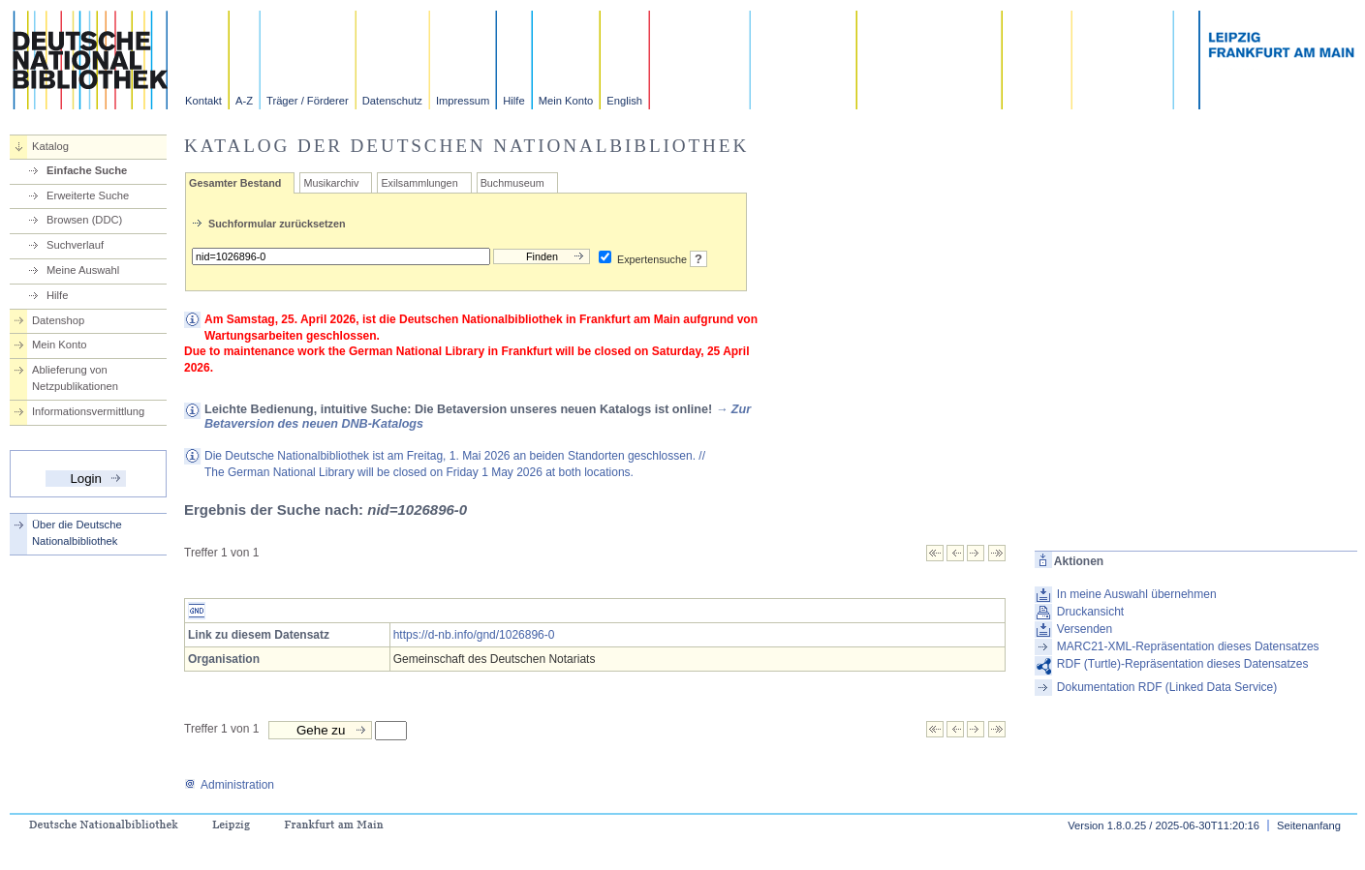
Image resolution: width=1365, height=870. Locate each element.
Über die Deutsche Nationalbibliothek (77, 533)
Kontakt (203, 100)
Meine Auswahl (83, 270)
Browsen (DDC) (84, 219)
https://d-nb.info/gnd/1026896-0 (474, 635)
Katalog (50, 146)
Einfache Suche (87, 170)
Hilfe (513, 100)
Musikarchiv (330, 183)
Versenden (1084, 629)
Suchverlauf (75, 245)
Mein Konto (566, 100)
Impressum (462, 100)
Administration (229, 785)
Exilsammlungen (419, 183)
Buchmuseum (512, 183)
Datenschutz (392, 100)
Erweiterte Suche (88, 195)
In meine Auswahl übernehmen (1137, 594)
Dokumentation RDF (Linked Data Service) (1167, 687)
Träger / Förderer (307, 100)
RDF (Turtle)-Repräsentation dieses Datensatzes (1183, 664)
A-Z (244, 100)
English (624, 100)
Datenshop (58, 320)
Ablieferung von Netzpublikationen (75, 378)
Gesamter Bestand (235, 183)
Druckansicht (1090, 611)
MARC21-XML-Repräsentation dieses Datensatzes (1188, 646)
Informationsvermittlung (88, 411)
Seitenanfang (1309, 825)
